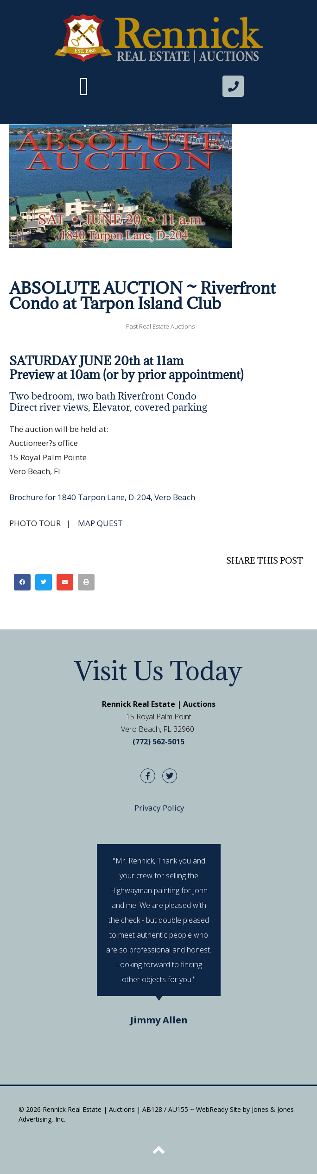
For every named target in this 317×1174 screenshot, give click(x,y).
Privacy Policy (159, 807)
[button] (84, 86)
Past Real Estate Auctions (160, 326)
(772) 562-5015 (158, 741)
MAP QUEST (100, 523)
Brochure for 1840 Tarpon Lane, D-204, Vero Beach (102, 497)
